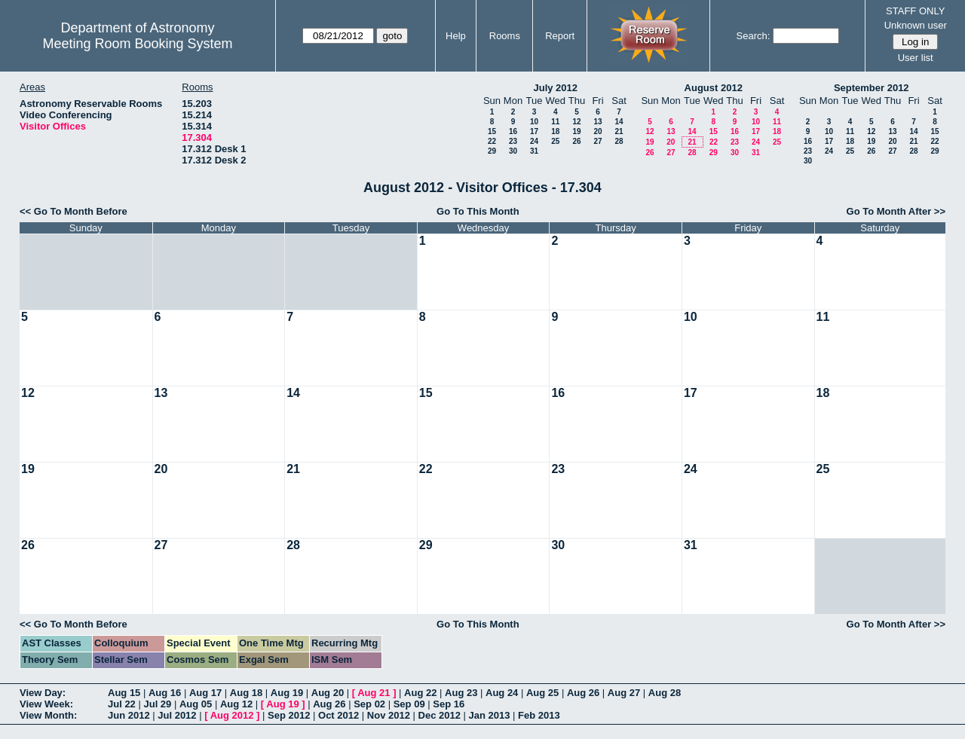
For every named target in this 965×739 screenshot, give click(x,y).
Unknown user (915, 25)
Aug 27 (624, 692)
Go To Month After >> (896, 211)
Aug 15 (124, 692)
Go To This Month (478, 211)
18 (555, 131)
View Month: (48, 715)
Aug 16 (165, 692)
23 (513, 141)
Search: (753, 35)
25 (555, 141)
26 (576, 141)
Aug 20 (327, 692)
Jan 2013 (489, 715)
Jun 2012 (129, 715)
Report (559, 35)
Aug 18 (246, 692)
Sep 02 (369, 704)
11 (555, 122)
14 (618, 122)
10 (534, 122)
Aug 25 (542, 692)
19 (576, 131)
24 (534, 141)
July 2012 (555, 87)
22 (492, 141)
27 (597, 141)
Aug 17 (205, 692)
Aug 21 (373, 692)
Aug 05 (195, 704)
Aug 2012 (232, 715)
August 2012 (714, 87)
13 (597, 122)
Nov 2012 (388, 715)
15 (492, 131)
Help (456, 35)
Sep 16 (448, 704)
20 (597, 131)
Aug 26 (583, 692)
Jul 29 (157, 704)
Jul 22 (122, 704)
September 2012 (871, 87)
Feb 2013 (539, 715)
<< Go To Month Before (73, 211)
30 (513, 151)
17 (534, 131)
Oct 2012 (338, 715)
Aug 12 (236, 704)
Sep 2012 (289, 715)
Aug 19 (287, 692)
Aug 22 (420, 692)
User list (915, 57)
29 (492, 151)
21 (618, 131)
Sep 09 (409, 704)
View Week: (46, 704)
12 (576, 122)
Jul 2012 (177, 715)
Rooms (504, 35)
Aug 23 (461, 692)
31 (534, 151)
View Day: (43, 692)
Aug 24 (502, 692)
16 (513, 131)
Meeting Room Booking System (137, 43)
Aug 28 (664, 692)
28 (618, 141)
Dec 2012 (439, 715)
